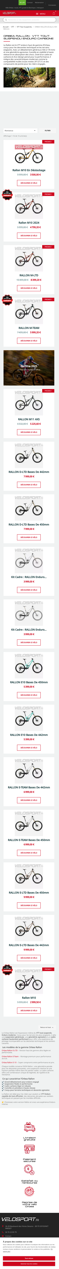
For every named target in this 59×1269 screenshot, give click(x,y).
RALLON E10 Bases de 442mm (29, 740)
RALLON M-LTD (29, 281)
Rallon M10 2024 (29, 228)
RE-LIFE (22, 3)
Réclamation (39, 3)
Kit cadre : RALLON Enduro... (29, 582)
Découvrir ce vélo (29, 189)
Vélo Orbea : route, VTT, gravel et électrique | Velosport (25, 8)
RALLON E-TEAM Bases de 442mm (29, 793)
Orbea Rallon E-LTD (10, 1050)
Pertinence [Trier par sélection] (20, 130)
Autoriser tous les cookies (29, 1264)
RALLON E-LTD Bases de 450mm (29, 898)
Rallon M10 (29, 1003)
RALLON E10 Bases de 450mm (29, 688)
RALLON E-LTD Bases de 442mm (29, 951)
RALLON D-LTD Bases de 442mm (29, 477)
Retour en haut (47, 1027)
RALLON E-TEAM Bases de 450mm (29, 845)
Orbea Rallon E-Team (10, 1056)
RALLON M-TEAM (29, 333)
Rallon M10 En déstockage (28, 176)
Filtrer (47, 131)
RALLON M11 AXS (29, 425)
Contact (30, 3)
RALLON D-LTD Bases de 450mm (29, 530)
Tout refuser (29, 1258)
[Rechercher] (31, 19)
